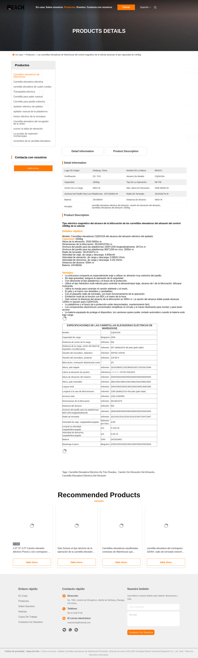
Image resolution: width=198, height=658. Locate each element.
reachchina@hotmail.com (79, 622)
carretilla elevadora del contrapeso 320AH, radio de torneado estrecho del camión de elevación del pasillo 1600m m (165, 550)
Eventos (81, 7)
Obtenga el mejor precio (141, 137)
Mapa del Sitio (32, 651)
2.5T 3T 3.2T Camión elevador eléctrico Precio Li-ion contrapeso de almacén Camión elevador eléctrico (32, 550)
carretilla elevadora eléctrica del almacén (84, 475)
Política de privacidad (14, 651)
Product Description (125, 151)
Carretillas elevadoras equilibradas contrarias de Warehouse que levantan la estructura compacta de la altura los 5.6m (120, 550)
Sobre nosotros (54, 7)
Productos (69, 7)
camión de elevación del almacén (136, 472)
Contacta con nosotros (99, 7)
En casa (40, 7)
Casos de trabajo (27, 617)
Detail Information (82, 151)
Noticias (22, 611)
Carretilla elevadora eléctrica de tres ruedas (92, 472)
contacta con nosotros (141, 632)
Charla (126, 7)
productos (23, 601)
